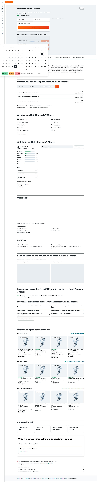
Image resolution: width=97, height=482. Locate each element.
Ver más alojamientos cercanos (77, 334)
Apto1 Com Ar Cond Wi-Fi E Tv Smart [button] (24, 380)
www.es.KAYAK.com (20, 479)
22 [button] (33, 41)
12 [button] (46, 35)
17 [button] (50, 41)
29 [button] (33, 44)
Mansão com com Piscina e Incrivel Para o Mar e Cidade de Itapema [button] (25, 351)
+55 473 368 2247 (21, 13)
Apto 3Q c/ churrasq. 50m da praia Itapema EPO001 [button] (42, 405)
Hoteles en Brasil (45, 479)
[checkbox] (23, 186)
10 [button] (40, 35)
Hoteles (27, 479)
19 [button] (46, 38)
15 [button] (33, 38)
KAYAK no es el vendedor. (51, 468)
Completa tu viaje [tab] (23, 444)
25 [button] (43, 41)
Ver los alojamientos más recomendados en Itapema (73, 388)
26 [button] (46, 41)
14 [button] (30, 38)
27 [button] (27, 44)
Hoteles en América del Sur (35, 479)
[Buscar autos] (2, 11)
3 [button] (50, 35)
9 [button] (69, 35)
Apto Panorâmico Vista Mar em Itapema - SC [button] (24, 405)
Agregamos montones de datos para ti (51, 470)
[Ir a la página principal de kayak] (9, 2)
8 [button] (33, 35)
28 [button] (30, 44)
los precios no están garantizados (47, 463)
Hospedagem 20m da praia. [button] (41, 351)
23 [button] (36, 41)
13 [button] (27, 38)
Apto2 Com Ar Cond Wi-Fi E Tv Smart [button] (74, 405)
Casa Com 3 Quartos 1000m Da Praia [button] (58, 405)
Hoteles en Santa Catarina (54, 479)
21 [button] (30, 41)
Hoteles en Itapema (24, 452)
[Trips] (2, 27)
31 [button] (40, 44)
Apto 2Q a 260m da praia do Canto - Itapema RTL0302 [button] (75, 351)
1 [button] (66, 32)
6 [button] (27, 35)
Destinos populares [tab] (33, 444)
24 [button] (40, 41)
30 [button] (37, 44)
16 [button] (36, 38)
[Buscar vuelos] (2, 6)
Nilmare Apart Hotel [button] (55, 379)
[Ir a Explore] (2, 15)
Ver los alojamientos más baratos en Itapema (74, 362)
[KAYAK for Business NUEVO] (2, 23)
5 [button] (46, 32)
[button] (2, 2)
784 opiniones (28, 15)
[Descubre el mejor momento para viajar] (2, 20)
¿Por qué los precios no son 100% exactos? (51, 472)
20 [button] (27, 41)
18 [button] (43, 38)
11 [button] (43, 35)
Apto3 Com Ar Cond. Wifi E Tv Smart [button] (76, 379)
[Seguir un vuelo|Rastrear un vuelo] (2, 18)
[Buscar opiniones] (58, 148)
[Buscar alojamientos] (2, 8)
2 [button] (69, 32)
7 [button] (30, 35)
